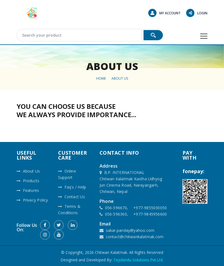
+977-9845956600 (150, 214)
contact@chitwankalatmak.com (135, 236)
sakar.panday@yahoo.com (130, 230)
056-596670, (116, 207)
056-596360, (116, 214)
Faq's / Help (72, 187)
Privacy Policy (32, 200)
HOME (101, 78)
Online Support (67, 174)
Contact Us (71, 196)
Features (28, 190)
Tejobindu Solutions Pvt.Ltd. (138, 259)
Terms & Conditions (69, 209)
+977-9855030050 (150, 207)
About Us (119, 78)
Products (28, 180)
